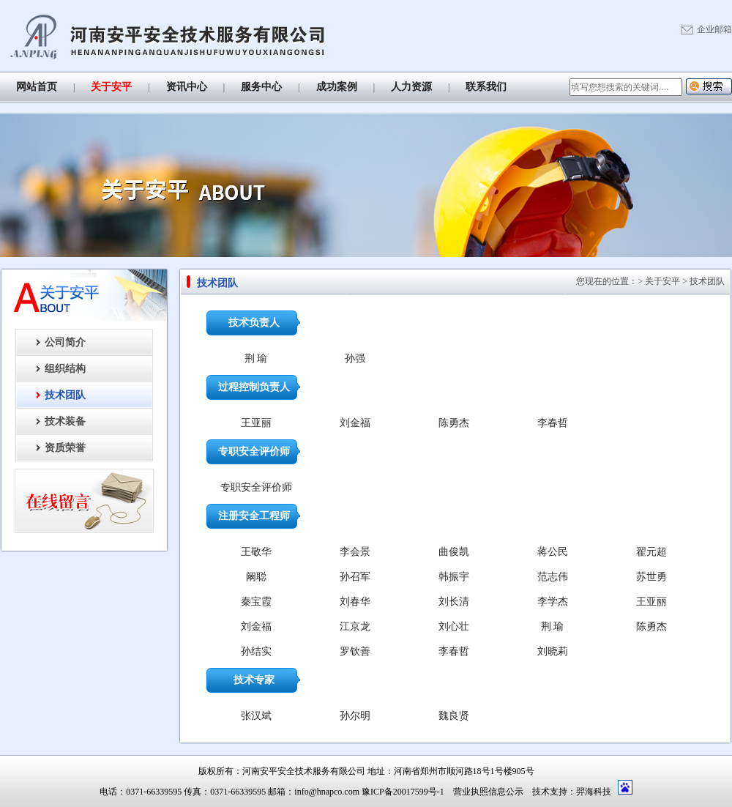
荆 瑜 (256, 358)
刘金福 (355, 422)
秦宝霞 (256, 601)
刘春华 (355, 601)
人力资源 (411, 86)
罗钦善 (355, 651)
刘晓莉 (552, 651)
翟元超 (651, 551)
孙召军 (355, 576)
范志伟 (552, 576)
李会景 (355, 551)
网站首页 (36, 86)
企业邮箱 (714, 29)
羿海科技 (593, 791)
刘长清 (453, 601)
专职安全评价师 (256, 487)
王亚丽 (256, 422)
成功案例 (336, 86)
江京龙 (355, 626)
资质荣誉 (65, 447)
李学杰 (552, 601)
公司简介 (65, 342)
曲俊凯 (453, 551)
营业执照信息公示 (488, 791)
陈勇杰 (453, 422)
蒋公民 (552, 551)
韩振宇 (453, 576)
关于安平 (111, 86)
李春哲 (552, 422)
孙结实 (256, 651)
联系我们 (486, 86)
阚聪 (256, 576)
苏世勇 (651, 576)
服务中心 (261, 86)
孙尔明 (355, 715)
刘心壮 (453, 626)
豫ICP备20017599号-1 (403, 791)
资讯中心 (186, 86)
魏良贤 (453, 715)
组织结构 (65, 368)
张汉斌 (256, 715)
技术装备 (65, 421)
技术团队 (65, 395)
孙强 (355, 358)
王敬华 (256, 551)
